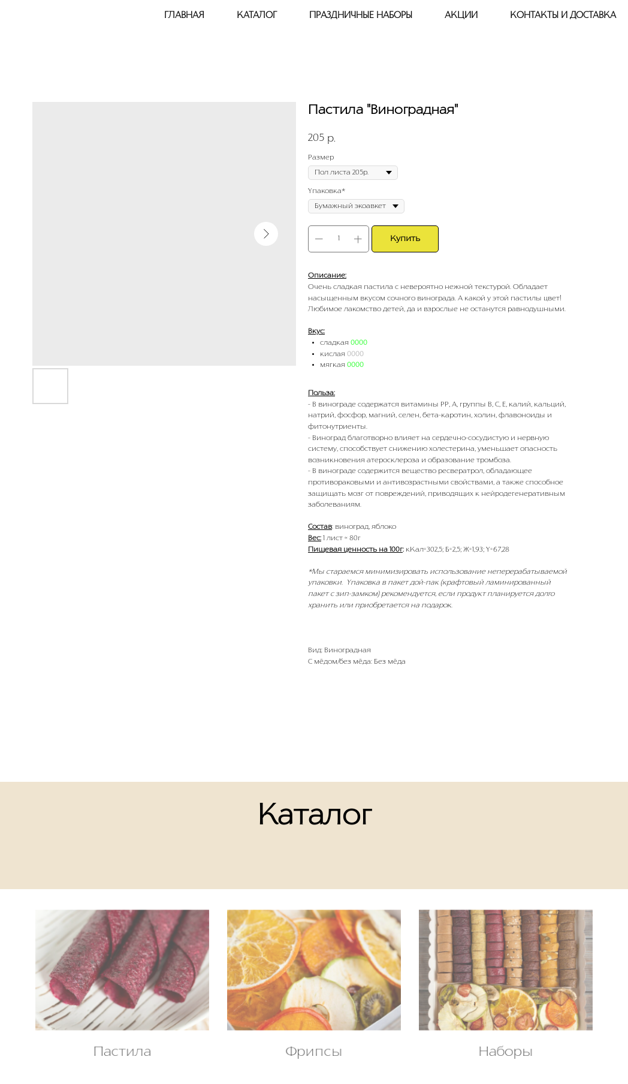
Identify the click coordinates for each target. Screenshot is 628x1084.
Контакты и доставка (563, 15)
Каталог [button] (257, 15)
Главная (184, 15)
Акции (461, 15)
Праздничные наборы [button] (360, 15)
